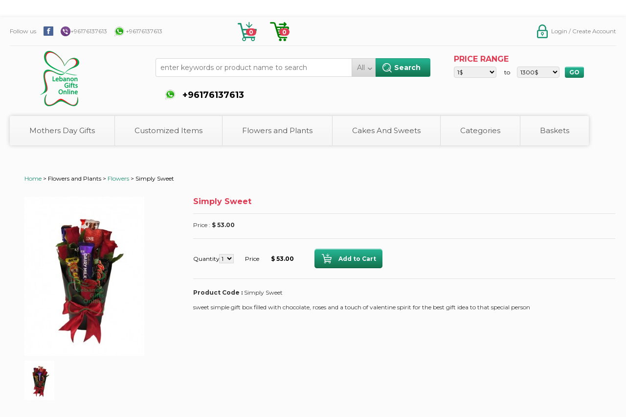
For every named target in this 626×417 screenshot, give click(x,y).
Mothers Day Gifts (62, 130)
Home (33, 178)
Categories (480, 130)
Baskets (554, 130)
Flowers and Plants (277, 130)
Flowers (118, 178)
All (361, 67)
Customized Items (168, 130)
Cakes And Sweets (386, 130)
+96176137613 (88, 31)
